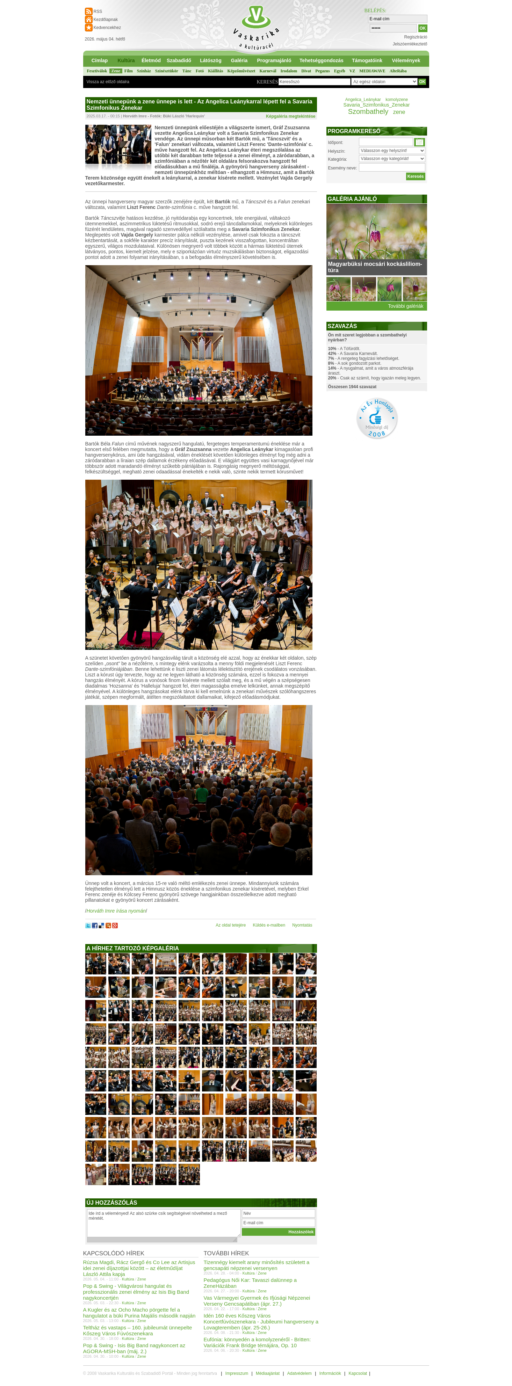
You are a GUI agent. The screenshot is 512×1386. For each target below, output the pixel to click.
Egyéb (339, 70)
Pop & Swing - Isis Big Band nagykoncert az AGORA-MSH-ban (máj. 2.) (134, 1348)
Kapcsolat (357, 1373)
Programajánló (274, 60)
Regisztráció (415, 37)
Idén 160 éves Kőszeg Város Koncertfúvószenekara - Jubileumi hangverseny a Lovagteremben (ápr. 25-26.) (261, 1321)
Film (128, 70)
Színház (144, 70)
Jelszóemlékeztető (410, 44)
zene (399, 112)
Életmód (151, 60)
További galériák (405, 306)
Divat (306, 70)
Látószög (210, 60)
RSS (98, 11)
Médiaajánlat (268, 1373)
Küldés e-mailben (269, 925)
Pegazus (322, 70)
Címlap (100, 60)
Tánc (187, 70)
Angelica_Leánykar (363, 99)
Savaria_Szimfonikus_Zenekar (377, 105)
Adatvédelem (299, 1373)
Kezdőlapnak (106, 19)
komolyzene (396, 99)
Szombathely (368, 111)
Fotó (200, 70)
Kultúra (126, 60)
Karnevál (268, 70)
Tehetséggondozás (322, 60)
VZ (352, 70)
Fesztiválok (97, 70)
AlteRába (398, 70)
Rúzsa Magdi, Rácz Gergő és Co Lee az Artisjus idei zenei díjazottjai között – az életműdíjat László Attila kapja (139, 1268)
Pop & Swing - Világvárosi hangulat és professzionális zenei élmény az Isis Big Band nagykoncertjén (136, 1292)
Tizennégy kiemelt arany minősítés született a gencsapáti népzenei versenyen (257, 1265)
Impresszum (236, 1373)
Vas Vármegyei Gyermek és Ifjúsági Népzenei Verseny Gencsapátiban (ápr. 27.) (257, 1301)
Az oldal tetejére (231, 925)
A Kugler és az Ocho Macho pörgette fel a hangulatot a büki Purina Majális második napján (139, 1313)
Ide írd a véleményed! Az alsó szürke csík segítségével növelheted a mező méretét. (164, 1223)
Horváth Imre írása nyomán (116, 911)
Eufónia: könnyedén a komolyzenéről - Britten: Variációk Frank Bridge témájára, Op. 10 (257, 1342)
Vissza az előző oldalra (108, 81)
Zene (115, 70)
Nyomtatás (302, 925)
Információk (330, 1373)
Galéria (239, 60)
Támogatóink (367, 60)
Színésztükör (166, 70)
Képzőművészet (241, 70)
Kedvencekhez (107, 27)
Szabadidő (179, 60)
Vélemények (406, 60)
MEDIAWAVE (372, 70)
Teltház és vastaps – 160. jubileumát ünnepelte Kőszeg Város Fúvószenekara (137, 1330)
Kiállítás (215, 70)
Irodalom (289, 70)
